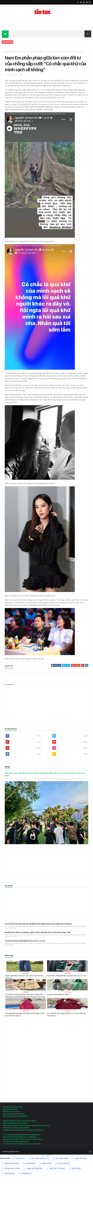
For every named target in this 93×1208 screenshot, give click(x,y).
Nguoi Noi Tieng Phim (33, 1169)
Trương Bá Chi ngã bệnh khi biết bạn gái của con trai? (25, 941)
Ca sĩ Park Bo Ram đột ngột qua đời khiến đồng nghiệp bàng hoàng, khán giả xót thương (38, 924)
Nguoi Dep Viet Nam (10, 1164)
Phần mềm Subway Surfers (11, 1112)
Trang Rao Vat (24, 1174)
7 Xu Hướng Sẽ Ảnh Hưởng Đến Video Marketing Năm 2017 (21, 1135)
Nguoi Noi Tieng (79, 1159)
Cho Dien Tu (19, 1159)
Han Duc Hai (74, 1169)
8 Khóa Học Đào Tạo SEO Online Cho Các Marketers (20, 1137)
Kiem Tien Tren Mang (56, 1169)
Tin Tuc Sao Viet (62, 1164)
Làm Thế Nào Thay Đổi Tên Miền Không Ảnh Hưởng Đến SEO (22, 1144)
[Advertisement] (46, 23)
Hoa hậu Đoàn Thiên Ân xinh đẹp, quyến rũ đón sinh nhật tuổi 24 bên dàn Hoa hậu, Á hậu (37, 933)
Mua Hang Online (60, 1159)
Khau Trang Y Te (46, 1156)
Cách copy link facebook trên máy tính (15, 1123)
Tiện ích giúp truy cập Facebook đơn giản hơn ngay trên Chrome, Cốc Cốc (26, 1126)
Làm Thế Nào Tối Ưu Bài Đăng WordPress (16, 1142)
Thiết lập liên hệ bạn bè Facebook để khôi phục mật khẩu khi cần (23, 1130)
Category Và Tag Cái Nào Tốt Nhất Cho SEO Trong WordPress (23, 1140)
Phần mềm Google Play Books (12, 1107)
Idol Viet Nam (29, 1164)
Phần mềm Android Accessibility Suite (15, 1116)
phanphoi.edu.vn (14, 1152)
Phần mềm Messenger (10, 1110)
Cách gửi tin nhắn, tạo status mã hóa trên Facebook (19, 1121)
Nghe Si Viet (45, 1164)
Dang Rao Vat (7, 1174)
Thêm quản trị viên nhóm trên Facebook (16, 1128)
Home (7, 52)
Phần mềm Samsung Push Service (14, 1114)
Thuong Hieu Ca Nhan (10, 1169)
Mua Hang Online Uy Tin (39, 1159)
